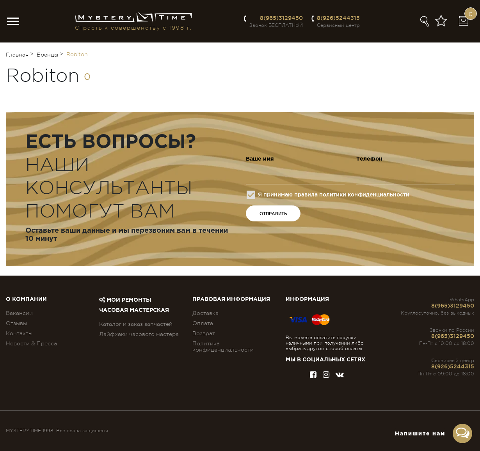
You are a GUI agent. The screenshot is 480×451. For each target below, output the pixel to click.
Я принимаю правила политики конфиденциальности (328, 195)
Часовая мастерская (134, 310)
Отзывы (16, 323)
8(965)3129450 (281, 18)
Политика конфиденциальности (223, 346)
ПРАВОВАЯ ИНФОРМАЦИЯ (231, 299)
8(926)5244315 (338, 18)
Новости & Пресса (31, 343)
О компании (26, 299)
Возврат (203, 333)
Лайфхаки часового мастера (139, 334)
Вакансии (19, 313)
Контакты (19, 333)
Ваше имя (260, 159)
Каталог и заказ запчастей (135, 324)
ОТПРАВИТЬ (273, 213)
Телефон (369, 159)
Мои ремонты (125, 300)
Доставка (205, 313)
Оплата (202, 323)
